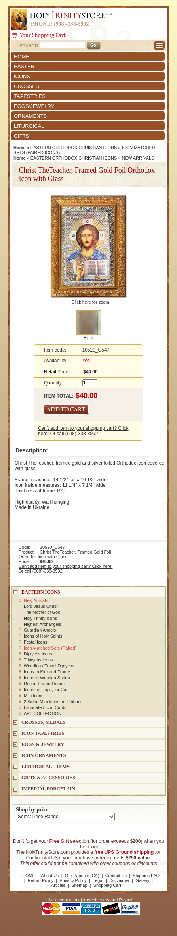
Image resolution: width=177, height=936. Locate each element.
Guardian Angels (40, 630)
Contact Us (116, 875)
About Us (50, 875)
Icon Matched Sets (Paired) (50, 648)
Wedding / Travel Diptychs (49, 665)
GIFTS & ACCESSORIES (48, 777)
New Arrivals (36, 600)
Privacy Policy (72, 880)
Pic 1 (88, 338)
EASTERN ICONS (40, 592)
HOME (21, 57)
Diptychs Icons (38, 654)
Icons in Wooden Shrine (47, 677)
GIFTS (21, 136)
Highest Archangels (42, 624)
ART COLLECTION (42, 713)
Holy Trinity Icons (40, 618)
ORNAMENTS (30, 116)
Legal (98, 880)
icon (142, 463)
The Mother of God (42, 612)
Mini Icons (34, 695)
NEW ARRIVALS (138, 158)
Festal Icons (35, 642)
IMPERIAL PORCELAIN (48, 789)
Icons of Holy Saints (43, 636)
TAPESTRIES (30, 96)
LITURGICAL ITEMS (45, 766)
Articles (58, 885)
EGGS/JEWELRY (34, 106)
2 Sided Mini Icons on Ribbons (53, 701)
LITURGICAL (29, 126)
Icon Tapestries (42, 733)
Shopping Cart (107, 885)
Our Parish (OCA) (82, 875)
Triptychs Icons (38, 659)
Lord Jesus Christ (41, 606)
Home (19, 147)
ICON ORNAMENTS (43, 755)
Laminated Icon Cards (45, 707)
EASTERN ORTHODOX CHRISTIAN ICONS (73, 147)
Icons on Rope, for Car (46, 689)
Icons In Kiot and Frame (47, 671)
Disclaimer (119, 880)
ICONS (22, 76)
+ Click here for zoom (88, 302)
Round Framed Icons (44, 683)
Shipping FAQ (146, 875)
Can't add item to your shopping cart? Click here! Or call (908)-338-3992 (83, 430)
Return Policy (40, 880)
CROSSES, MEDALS (43, 722)
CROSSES (26, 86)
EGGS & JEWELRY (42, 744)
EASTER (24, 66)
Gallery (142, 880)
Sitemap (79, 885)
